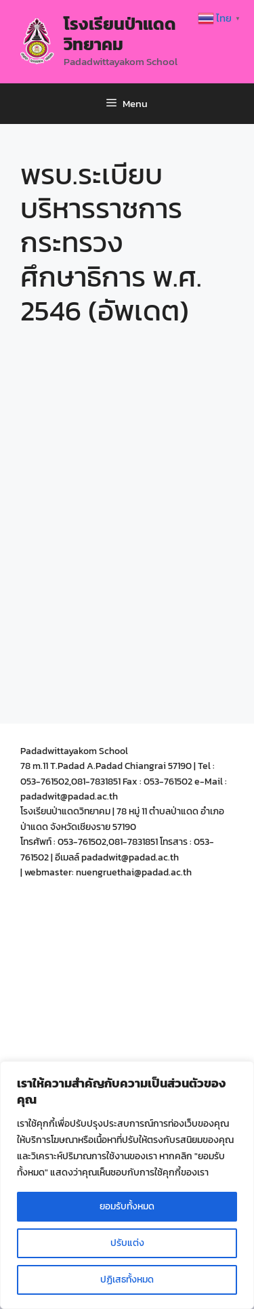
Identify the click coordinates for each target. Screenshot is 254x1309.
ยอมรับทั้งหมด (127, 1206)
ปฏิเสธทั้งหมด (127, 1279)
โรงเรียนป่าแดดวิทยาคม (120, 34)
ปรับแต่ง (127, 1243)
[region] (127, 1185)
